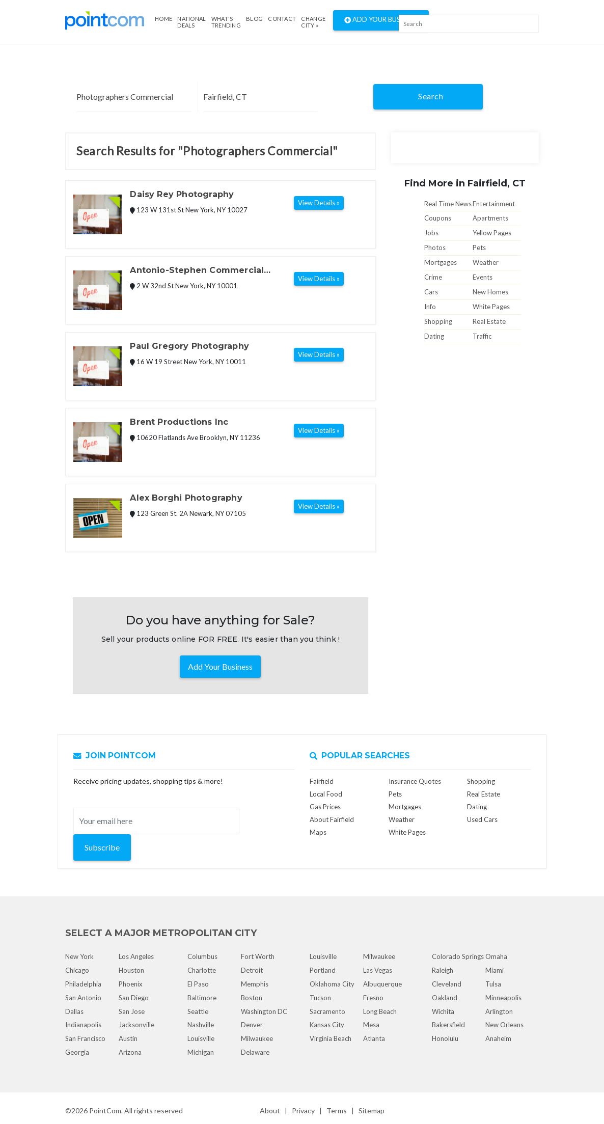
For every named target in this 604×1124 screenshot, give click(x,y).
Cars (431, 292)
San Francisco (85, 1038)
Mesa (371, 1025)
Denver (252, 1025)
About (270, 1110)
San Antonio (83, 998)
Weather (486, 262)
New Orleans (504, 1025)
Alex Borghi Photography (186, 498)
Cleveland (446, 984)
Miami (494, 970)
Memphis (254, 984)
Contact (282, 18)
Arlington (499, 1011)
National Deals (191, 22)
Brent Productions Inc (179, 422)
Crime (433, 277)
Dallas (74, 1011)
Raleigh (442, 970)
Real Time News (448, 204)
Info (430, 307)
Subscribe (102, 847)
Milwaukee (257, 1038)
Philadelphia (83, 984)
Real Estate (489, 321)
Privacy (303, 1110)
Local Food (326, 794)
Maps (318, 832)
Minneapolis (503, 998)
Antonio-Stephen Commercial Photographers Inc (197, 271)
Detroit (252, 970)
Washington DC (264, 1011)
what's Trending (226, 22)
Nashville (200, 1025)
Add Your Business (381, 20)
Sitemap (372, 1110)
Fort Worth (257, 956)
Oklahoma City (332, 984)
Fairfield (322, 781)
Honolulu (445, 1038)
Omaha (496, 956)
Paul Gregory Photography (189, 346)
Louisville (200, 1038)
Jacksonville (136, 1025)
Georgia (77, 1052)
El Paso (198, 984)
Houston (131, 970)
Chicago (77, 970)
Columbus (202, 956)
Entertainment (494, 204)
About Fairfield (332, 819)
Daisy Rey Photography (182, 194)
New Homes (490, 292)
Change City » (313, 22)
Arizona (130, 1052)
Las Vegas (377, 970)
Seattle (197, 1011)
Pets (479, 247)
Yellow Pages (492, 233)
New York (79, 956)
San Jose (132, 1011)
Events (482, 277)
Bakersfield (448, 1025)
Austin (128, 1038)
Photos (435, 247)
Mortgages (440, 262)
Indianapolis (83, 1025)
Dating (434, 336)
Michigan (200, 1052)
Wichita (443, 1011)
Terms (336, 1110)
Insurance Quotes (415, 781)
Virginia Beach (330, 1038)
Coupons (437, 218)
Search (430, 96)
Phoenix (131, 984)
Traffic (482, 336)
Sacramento (327, 1011)
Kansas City (327, 1025)
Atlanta (374, 1038)
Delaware (255, 1052)
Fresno (373, 998)
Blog (254, 18)
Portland (323, 970)
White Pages (491, 307)
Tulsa (493, 984)
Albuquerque (382, 984)
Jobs (431, 233)
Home (163, 18)
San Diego (134, 998)
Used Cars (482, 819)
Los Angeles (136, 956)
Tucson (320, 998)
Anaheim (498, 1038)
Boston (251, 998)
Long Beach (380, 1011)
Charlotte (201, 970)
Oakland (444, 998)
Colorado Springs (458, 956)
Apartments (490, 218)
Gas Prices (325, 807)
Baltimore (201, 998)
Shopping (438, 321)
